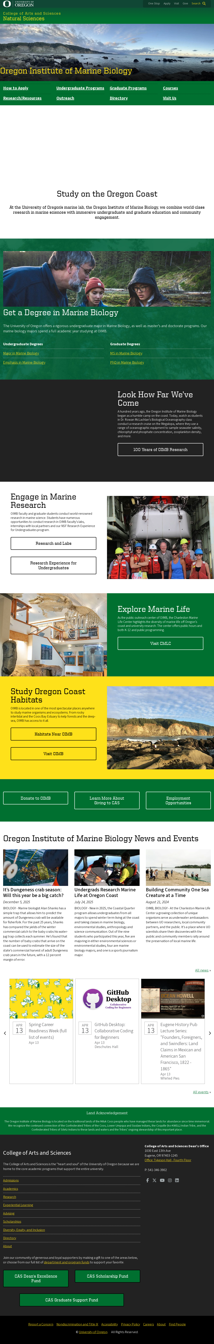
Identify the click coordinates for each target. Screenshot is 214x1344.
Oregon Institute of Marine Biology (66, 70)
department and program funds (66, 1262)
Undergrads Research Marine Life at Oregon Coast (105, 892)
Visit (176, 3)
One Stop (154, 3)
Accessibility (109, 1324)
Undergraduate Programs (80, 88)
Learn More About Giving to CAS (107, 800)
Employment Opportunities (178, 800)
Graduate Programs (128, 88)
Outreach (65, 98)
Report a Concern (40, 1324)
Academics (10, 1188)
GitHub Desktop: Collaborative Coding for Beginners (107, 1031)
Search (196, 3)
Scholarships (12, 1221)
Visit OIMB (53, 753)
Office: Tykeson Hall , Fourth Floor (168, 1160)
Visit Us (169, 98)
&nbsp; (107, 141)
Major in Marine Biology (21, 353)
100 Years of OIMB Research (160, 449)
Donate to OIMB (36, 797)
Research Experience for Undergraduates (53, 565)
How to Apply (15, 88)
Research (9, 1197)
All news (202, 970)
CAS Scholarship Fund (107, 1276)
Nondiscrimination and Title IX (77, 1324)
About (7, 1246)
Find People (177, 1324)
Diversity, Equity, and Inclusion (24, 1230)
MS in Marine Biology (126, 353)
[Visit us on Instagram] (169, 1181)
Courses (170, 88)
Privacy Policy (130, 1324)
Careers (148, 1324)
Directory (119, 98)
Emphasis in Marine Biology (24, 362)
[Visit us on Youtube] (162, 1181)
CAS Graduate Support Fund (71, 1299)
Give (185, 3)
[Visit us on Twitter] (154, 1181)
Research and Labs (53, 543)
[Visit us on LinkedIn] (177, 1181)
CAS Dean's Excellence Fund (36, 1278)
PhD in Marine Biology (127, 362)
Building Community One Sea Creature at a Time (177, 892)
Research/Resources (22, 98)
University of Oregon (93, 1332)
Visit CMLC (160, 643)
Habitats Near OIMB (54, 733)
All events (201, 1092)
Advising (8, 1213)
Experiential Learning (18, 1205)
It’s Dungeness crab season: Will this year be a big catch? (33, 892)
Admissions (11, 1180)
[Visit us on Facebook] (148, 1181)
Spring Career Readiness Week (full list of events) (41, 1031)
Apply (167, 3)
